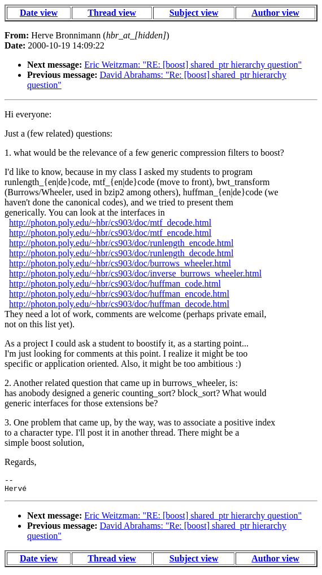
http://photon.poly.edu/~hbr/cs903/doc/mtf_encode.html (110, 233)
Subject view (194, 12)
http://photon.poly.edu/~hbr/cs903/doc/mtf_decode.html (110, 222)
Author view (275, 12)
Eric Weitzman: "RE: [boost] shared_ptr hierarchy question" (193, 64)
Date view (39, 12)
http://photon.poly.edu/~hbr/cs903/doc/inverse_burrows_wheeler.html (135, 273)
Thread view (112, 12)
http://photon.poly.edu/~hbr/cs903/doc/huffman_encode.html (119, 294)
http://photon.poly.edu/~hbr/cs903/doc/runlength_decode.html (121, 253)
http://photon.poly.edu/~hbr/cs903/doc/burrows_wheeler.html (120, 263)
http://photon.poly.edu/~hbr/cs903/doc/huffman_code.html (115, 283)
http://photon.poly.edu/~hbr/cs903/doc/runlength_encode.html (121, 243)
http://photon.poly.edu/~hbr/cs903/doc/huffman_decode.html (119, 304)
